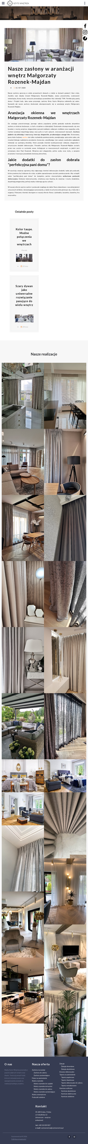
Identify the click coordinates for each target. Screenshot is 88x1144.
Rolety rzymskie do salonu (43, 1089)
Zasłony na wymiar (38, 1070)
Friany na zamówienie (39, 1078)
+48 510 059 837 (42, 1125)
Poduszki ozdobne (38, 1097)
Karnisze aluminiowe (68, 1091)
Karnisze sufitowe (65, 1088)
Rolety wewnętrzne (39, 1094)
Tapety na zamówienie (67, 1075)
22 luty (25, 266)
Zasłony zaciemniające (42, 1075)
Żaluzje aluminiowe (68, 1069)
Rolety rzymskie (37, 1081)
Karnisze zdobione (67, 1096)
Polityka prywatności (18, 1139)
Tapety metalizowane (68, 1085)
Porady (24, 250)
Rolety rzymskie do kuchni (43, 1086)
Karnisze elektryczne (68, 1094)
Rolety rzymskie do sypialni (43, 1084)
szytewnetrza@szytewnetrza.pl (49, 1128)
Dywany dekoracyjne (66, 1072)
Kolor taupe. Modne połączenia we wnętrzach (24, 237)
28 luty (25, 327)
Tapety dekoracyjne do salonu (71, 1083)
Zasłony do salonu (40, 1073)
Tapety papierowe (67, 1077)
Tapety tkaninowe (67, 1080)
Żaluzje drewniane (67, 1066)
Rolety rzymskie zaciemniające (44, 1092)
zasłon (25, 137)
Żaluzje (62, 1064)
